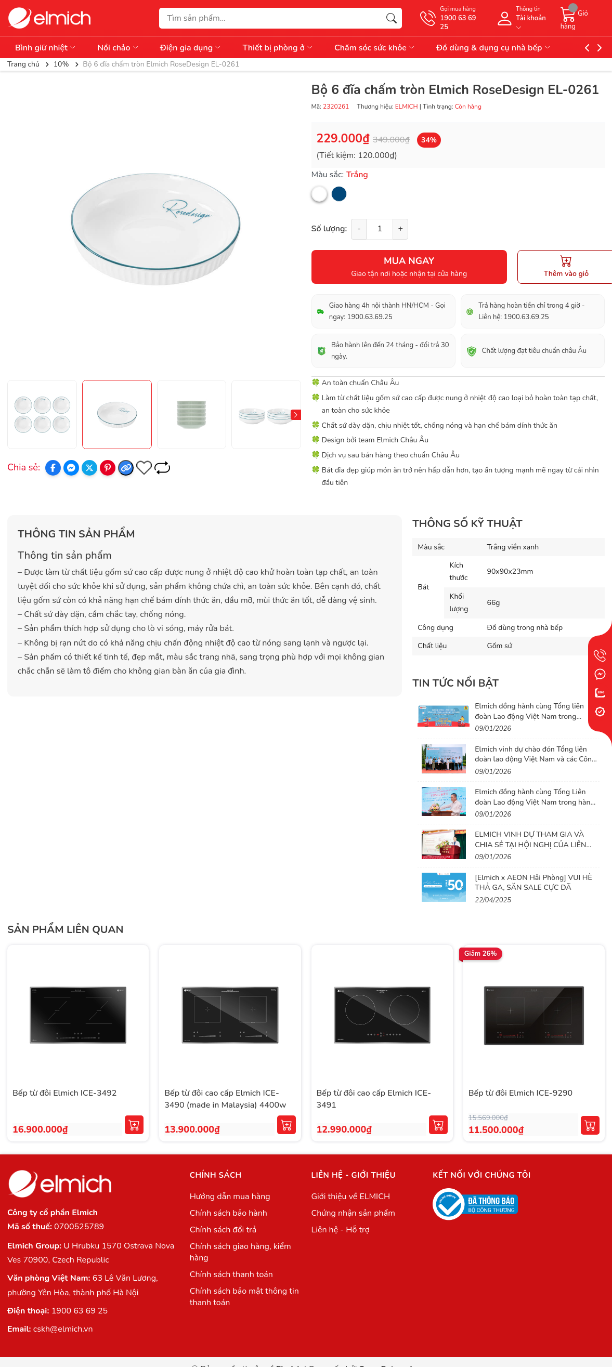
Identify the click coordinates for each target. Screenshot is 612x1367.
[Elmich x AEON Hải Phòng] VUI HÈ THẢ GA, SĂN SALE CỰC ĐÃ (533, 883)
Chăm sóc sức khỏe (375, 48)
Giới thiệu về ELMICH (350, 1196)
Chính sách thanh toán (231, 1274)
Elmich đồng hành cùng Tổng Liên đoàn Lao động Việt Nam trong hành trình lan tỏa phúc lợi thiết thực (534, 802)
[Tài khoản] (523, 18)
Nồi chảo (118, 48)
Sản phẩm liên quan (65, 930)
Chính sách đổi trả (223, 1229)
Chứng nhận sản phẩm (353, 1213)
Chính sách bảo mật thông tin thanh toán (244, 1296)
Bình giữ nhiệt (46, 48)
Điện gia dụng (191, 48)
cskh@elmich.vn (63, 1329)
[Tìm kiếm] (391, 18)
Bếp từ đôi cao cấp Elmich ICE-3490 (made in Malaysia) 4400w (225, 1098)
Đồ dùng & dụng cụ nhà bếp (494, 48)
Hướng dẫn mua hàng (230, 1196)
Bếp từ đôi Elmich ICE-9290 (520, 1093)
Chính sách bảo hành (228, 1213)
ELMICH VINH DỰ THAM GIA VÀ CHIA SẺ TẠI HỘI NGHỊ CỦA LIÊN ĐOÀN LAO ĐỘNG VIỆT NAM (530, 845)
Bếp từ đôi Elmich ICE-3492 (64, 1093)
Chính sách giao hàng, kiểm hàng (240, 1252)
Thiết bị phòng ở (278, 48)
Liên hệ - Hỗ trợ (340, 1229)
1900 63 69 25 (79, 1311)
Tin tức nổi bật (455, 683)
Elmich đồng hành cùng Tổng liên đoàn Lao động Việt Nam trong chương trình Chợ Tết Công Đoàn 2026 (529, 721)
